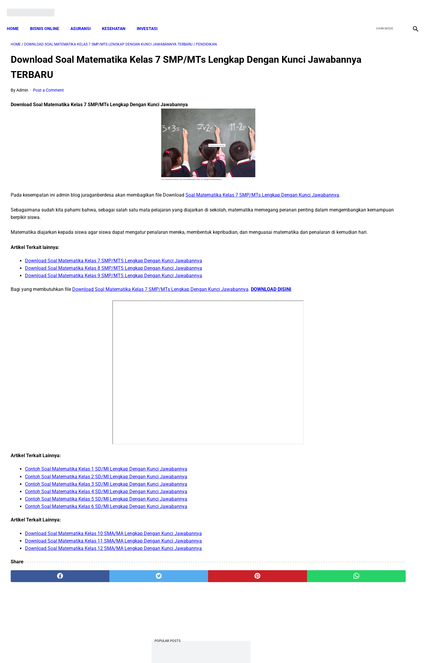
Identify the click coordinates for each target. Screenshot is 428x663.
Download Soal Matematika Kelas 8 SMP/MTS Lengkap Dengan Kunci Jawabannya (113, 277)
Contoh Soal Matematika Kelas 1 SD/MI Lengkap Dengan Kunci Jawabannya (106, 486)
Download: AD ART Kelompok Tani (353, 384)
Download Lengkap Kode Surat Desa (355, 273)
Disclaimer (210, 647)
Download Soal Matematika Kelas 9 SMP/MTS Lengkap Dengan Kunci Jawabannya (113, 285)
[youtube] (397, 6)
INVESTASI (151, 19)
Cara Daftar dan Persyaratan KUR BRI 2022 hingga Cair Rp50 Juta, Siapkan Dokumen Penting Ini (357, 236)
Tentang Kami (291, 647)
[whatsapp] (250, 593)
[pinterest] (182, 593)
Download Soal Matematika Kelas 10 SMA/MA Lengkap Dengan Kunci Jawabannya (113, 550)
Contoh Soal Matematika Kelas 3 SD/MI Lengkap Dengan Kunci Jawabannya (106, 501)
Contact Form (260, 647)
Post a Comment (48, 84)
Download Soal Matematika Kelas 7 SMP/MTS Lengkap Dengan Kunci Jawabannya (113, 270)
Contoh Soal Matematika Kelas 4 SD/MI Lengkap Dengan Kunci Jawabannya (106, 508)
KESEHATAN (117, 19)
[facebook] (369, 6)
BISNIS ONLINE (48, 19)
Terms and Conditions (144, 647)
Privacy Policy (182, 647)
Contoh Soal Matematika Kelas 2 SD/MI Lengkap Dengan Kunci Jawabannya (106, 493)
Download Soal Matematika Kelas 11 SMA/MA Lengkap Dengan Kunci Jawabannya (113, 558)
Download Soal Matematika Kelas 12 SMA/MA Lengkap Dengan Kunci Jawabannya (113, 565)
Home (17, 19)
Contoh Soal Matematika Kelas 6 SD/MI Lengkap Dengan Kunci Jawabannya (106, 523)
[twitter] (383, 6)
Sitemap (233, 647)
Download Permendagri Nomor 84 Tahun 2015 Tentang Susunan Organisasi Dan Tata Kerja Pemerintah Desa (360, 310)
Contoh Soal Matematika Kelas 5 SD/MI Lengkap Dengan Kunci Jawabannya (106, 516)
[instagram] (411, 6)
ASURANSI (84, 19)
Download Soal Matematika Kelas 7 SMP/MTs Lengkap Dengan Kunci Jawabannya (160, 299)
